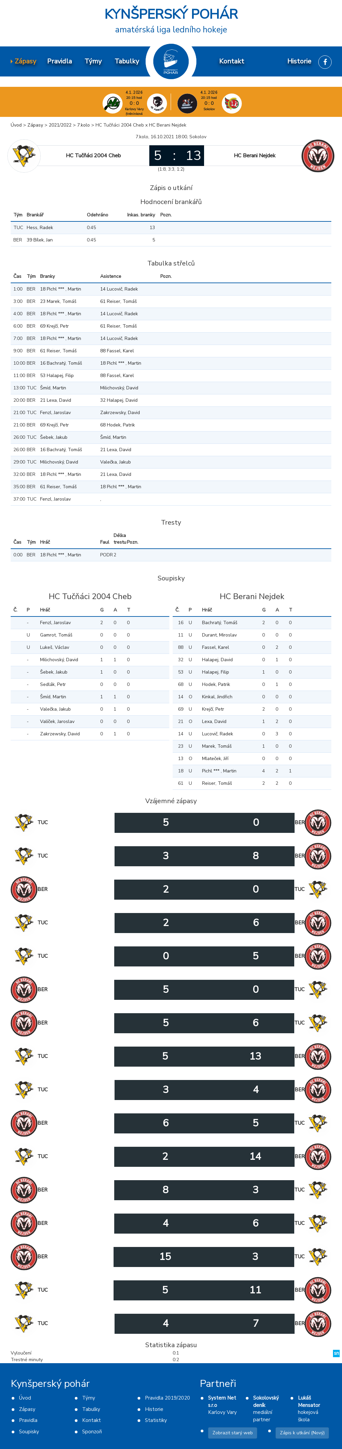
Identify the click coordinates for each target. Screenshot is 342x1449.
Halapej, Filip (215, 672)
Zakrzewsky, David (120, 412)
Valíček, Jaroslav (57, 721)
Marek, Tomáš (217, 746)
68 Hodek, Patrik (117, 425)
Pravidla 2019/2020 (167, 1398)
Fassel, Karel (215, 647)
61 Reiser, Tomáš (118, 301)
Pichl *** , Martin (219, 771)
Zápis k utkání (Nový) (302, 1433)
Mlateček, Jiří (215, 758)
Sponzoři (92, 1431)
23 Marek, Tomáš (58, 301)
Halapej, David (217, 660)
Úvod (16, 125)
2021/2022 (60, 125)
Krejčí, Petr (213, 709)
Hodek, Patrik (216, 684)
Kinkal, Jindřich (217, 697)
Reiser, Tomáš (217, 783)
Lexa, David (214, 721)
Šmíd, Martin (53, 388)
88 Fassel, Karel (117, 351)
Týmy (88, 1398)
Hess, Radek (40, 227)
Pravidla (28, 1420)
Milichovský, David (119, 388)
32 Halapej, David (119, 400)
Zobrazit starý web (232, 1433)
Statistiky (156, 1420)
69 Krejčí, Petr (54, 326)
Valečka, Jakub (115, 462)
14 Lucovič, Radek (119, 289)
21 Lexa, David (55, 400)
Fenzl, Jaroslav (55, 412)
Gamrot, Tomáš (56, 635)
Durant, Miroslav (219, 635)
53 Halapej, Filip (57, 375)
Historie (154, 1409)
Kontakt (91, 1420)
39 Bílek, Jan (40, 240)
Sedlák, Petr (53, 684)
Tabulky (91, 1409)
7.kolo (83, 125)
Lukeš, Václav (54, 647)
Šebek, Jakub (53, 437)
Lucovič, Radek (217, 734)
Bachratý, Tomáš (219, 622)
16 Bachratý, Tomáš (61, 363)
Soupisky (29, 1431)
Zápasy (35, 125)
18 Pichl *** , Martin (60, 289)
